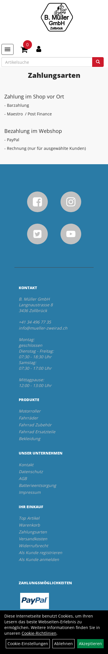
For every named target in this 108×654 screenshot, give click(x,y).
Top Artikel (29, 518)
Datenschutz (31, 471)
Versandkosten (33, 538)
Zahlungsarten (33, 532)
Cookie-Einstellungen (27, 643)
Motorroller (30, 411)
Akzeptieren (90, 643)
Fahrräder (28, 418)
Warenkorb (29, 525)
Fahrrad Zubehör (35, 424)
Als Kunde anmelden (39, 559)
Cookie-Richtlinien (39, 633)
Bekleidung (29, 438)
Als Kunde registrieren (40, 552)
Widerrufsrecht (33, 545)
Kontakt (26, 464)
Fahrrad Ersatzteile (37, 431)
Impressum (30, 492)
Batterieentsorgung (37, 485)
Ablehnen (63, 643)
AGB (23, 478)
